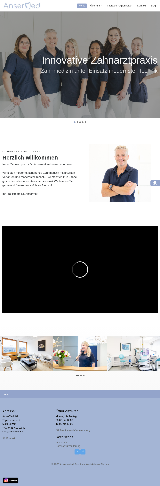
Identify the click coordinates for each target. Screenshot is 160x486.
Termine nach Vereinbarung (73, 430)
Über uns (95, 5)
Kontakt (141, 5)
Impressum (62, 442)
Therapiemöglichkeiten (119, 5)
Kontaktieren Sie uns (97, 464)
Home (82, 5)
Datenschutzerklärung (68, 446)
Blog (153, 5)
